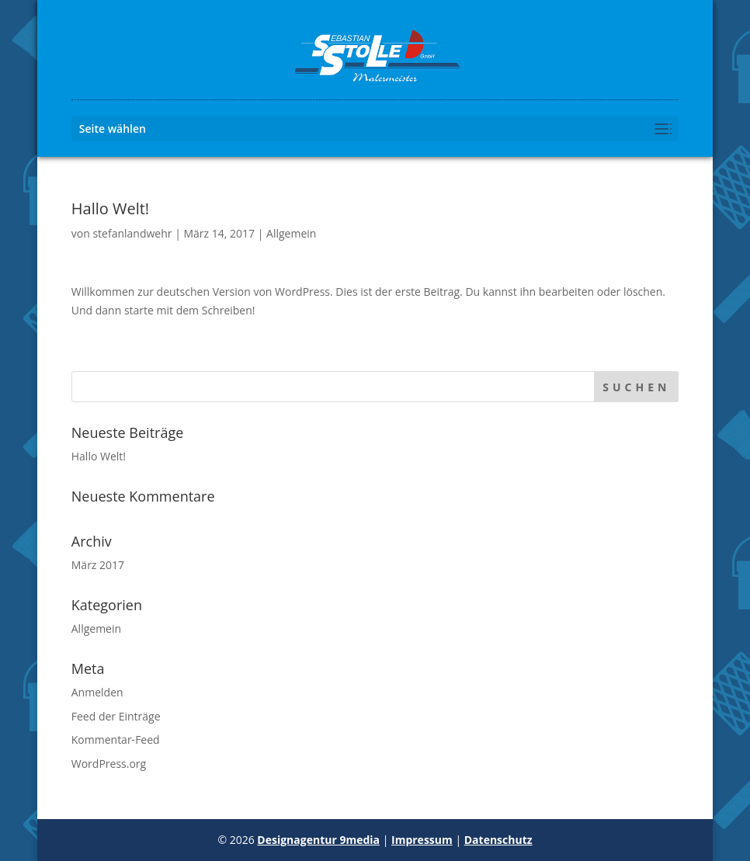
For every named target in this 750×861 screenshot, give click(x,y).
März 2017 (97, 564)
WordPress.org (108, 763)
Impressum (422, 839)
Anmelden (97, 692)
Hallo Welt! (98, 456)
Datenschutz (498, 839)
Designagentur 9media (318, 839)
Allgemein (291, 233)
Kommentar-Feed (115, 739)
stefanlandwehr (132, 233)
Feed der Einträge (116, 716)
